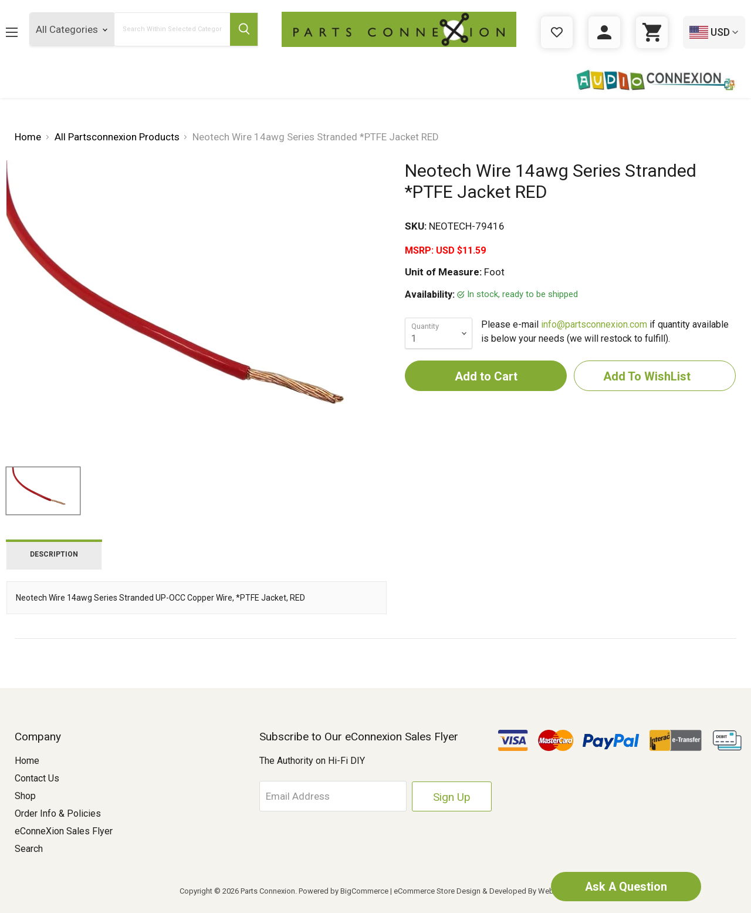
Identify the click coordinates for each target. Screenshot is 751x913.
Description (54, 554)
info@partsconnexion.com (594, 324)
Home (27, 760)
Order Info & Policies (58, 813)
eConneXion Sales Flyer (64, 831)
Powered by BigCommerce (343, 891)
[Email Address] (338, 796)
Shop (25, 795)
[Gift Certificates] (556, 32)
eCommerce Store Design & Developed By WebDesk (482, 891)
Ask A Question (625, 887)
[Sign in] (604, 32)
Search (29, 848)
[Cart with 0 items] (651, 32)
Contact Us (37, 778)
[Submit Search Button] (242, 29)
